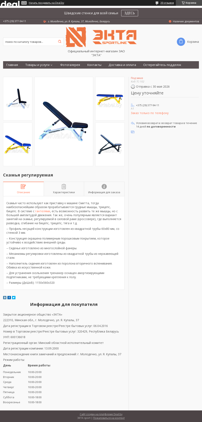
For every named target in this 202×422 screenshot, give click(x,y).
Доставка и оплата (122, 64)
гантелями (42, 211)
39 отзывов (167, 3)
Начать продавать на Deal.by (46, 2)
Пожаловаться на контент (109, 418)
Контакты (94, 64)
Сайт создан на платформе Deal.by (101, 414)
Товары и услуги (37, 64)
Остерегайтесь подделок (162, 64)
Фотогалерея (70, 64)
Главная (12, 64)
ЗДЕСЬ (129, 13)
